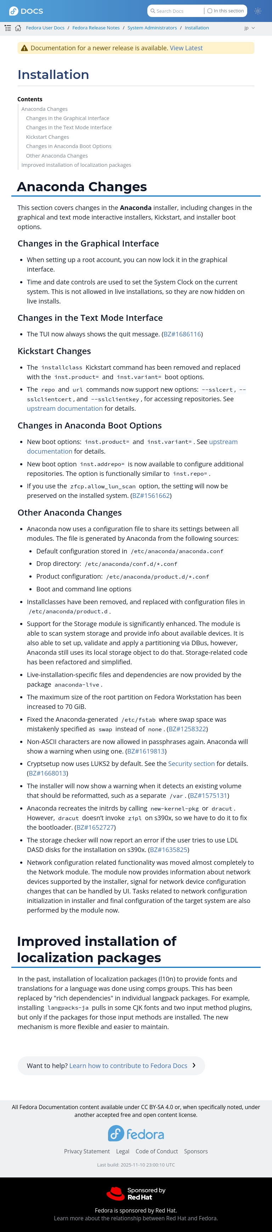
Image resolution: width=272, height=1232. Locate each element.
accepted (107, 1115)
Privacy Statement (87, 1151)
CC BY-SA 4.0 (157, 1107)
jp (247, 27)
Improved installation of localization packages (76, 164)
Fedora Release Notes (96, 27)
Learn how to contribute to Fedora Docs (132, 1065)
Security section (191, 763)
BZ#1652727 (95, 827)
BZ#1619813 (146, 751)
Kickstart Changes (47, 136)
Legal (122, 1151)
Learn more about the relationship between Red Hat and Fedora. (136, 1218)
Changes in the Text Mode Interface (69, 127)
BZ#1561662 (151, 495)
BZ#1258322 (187, 729)
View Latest (186, 48)
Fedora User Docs (45, 27)
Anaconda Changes (44, 108)
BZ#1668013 (47, 773)
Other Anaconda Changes (57, 155)
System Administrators (152, 27)
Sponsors (196, 1151)
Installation (197, 27)
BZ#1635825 (168, 849)
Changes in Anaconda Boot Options (69, 145)
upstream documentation (65, 408)
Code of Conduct (157, 1151)
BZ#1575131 (208, 795)
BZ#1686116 (182, 334)
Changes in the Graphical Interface (67, 117)
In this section (226, 11)
